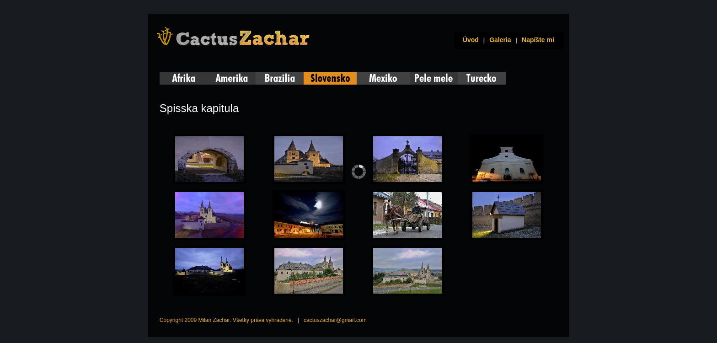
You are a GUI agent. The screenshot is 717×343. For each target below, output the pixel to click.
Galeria (500, 39)
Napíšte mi (538, 39)
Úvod (469, 39)
